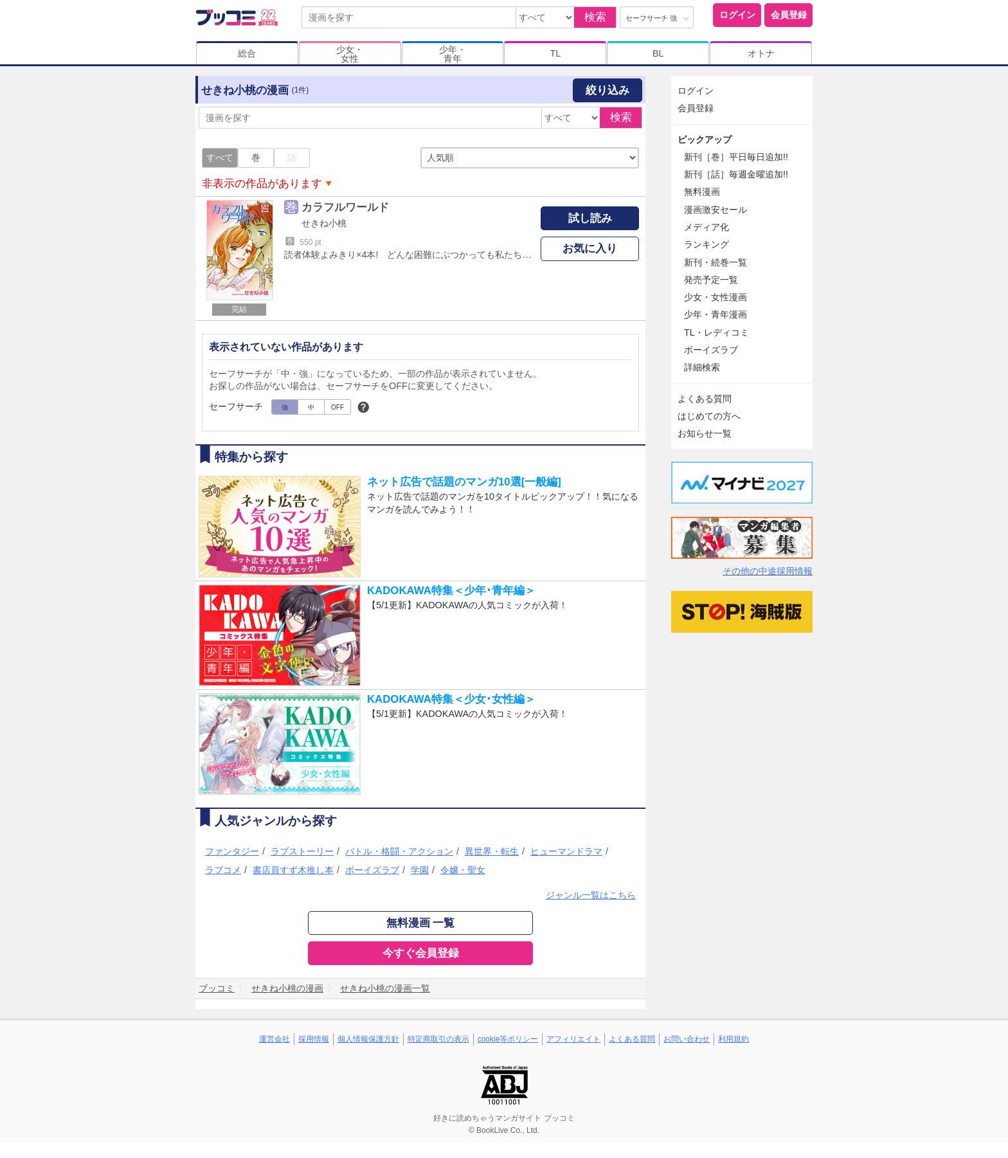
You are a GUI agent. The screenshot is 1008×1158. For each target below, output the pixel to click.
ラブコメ (223, 870)
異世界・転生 (492, 851)
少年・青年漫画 (715, 314)
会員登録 (789, 15)
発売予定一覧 (711, 280)
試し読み (590, 218)
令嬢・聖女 (462, 870)
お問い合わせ (686, 1039)
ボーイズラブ (372, 870)
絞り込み (607, 90)
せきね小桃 (324, 223)
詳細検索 (702, 367)
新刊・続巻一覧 (715, 262)
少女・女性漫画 (715, 297)
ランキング (706, 244)
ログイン (737, 15)
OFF (337, 407)
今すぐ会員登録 (420, 953)
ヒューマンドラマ (566, 851)
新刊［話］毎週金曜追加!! (736, 174)
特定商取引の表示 (438, 1039)
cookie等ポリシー (508, 1039)
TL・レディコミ (716, 332)
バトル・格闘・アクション (399, 851)
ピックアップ (705, 139)
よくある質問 (705, 399)
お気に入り (589, 248)
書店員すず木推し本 (293, 870)
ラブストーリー (302, 851)
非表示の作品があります (262, 183)
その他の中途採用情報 (768, 571)
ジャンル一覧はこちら (591, 895)
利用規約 (733, 1039)
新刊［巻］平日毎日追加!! (736, 157)
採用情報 (313, 1039)
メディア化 (706, 227)
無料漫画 (702, 191)
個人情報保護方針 (368, 1039)
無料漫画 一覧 (420, 923)
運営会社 (274, 1039)
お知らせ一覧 (705, 433)
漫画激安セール (715, 209)
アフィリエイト (573, 1039)
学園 (420, 870)
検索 (595, 17)
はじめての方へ (709, 416)
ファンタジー (232, 851)
